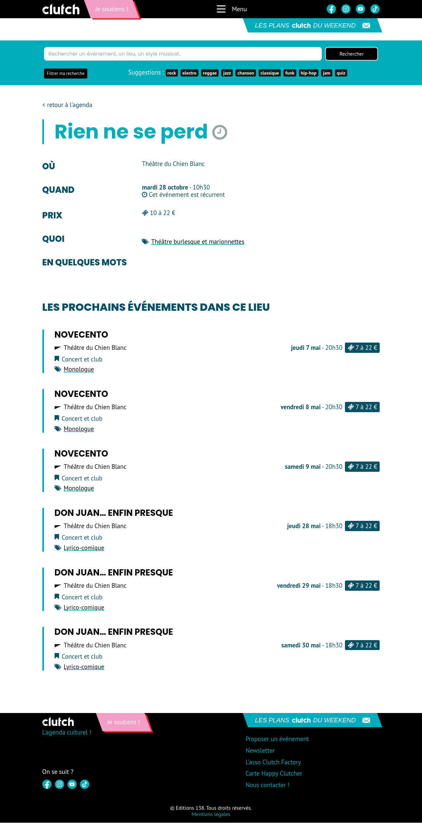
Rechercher (351, 54)
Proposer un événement (277, 739)
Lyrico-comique (84, 548)
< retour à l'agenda (67, 105)
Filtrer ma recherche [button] (66, 74)
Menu (231, 9)
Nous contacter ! (267, 785)
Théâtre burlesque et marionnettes (197, 242)
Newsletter (259, 751)
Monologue (79, 369)
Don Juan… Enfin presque (114, 513)
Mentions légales (211, 814)
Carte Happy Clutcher (273, 774)
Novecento (81, 335)
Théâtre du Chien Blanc (95, 348)
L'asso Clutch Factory (273, 762)
